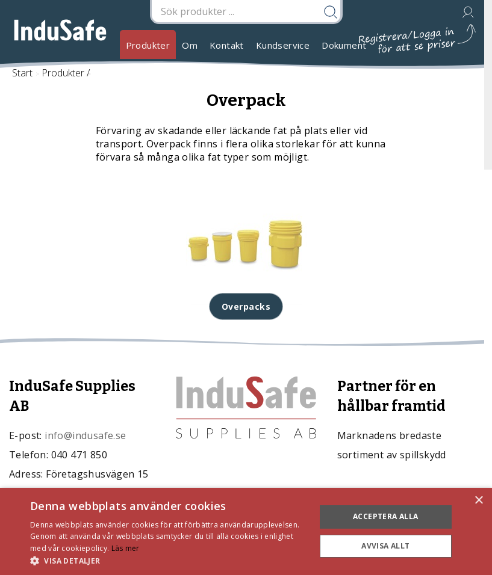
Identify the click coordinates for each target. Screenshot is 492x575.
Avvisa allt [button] (385, 546)
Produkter (148, 45)
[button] (168, 560)
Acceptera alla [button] (386, 516)
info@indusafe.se (85, 435)
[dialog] (246, 531)
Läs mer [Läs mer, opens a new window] (125, 548)
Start (22, 72)
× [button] (478, 500)
